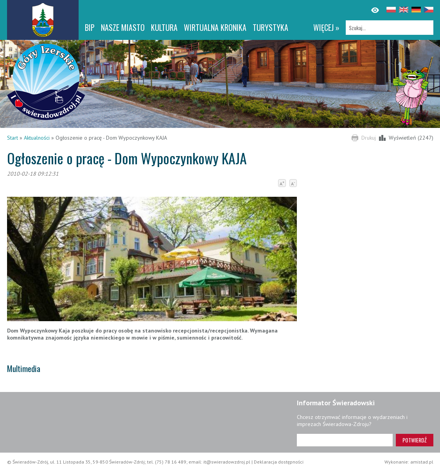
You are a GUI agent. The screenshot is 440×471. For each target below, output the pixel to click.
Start (12, 137)
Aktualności (37, 137)
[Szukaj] (389, 27)
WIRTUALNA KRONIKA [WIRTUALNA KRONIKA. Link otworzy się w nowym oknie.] (215, 27)
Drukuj (368, 137)
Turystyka (270, 27)
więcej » (326, 27)
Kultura (164, 27)
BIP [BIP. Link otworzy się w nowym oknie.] (90, 27)
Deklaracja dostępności (279, 462)
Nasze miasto (123, 27)
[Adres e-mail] (345, 440)
